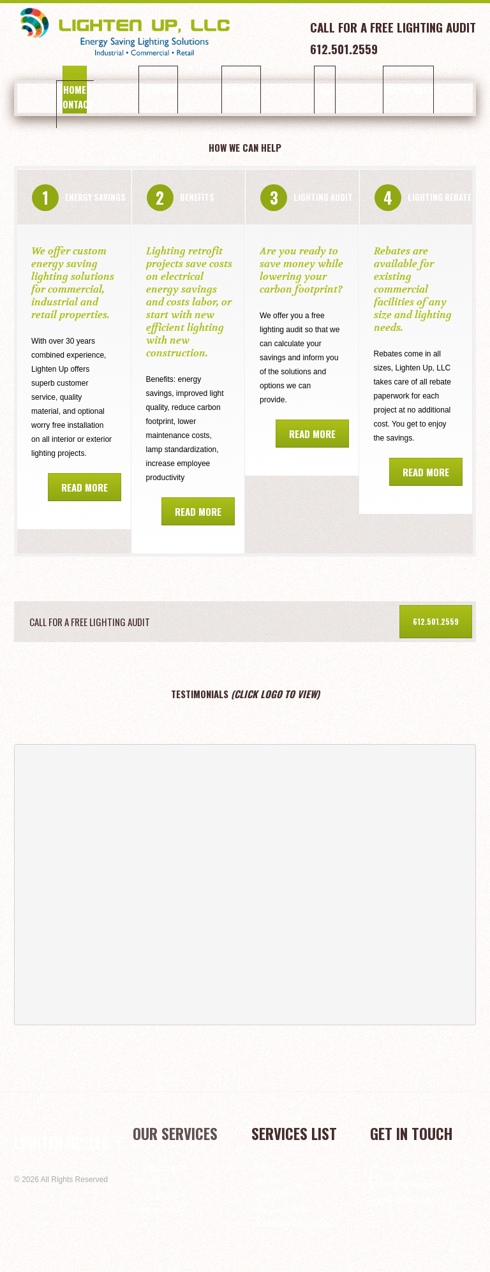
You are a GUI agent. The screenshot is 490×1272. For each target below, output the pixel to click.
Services (223, 89)
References (375, 89)
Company (147, 89)
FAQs (299, 89)
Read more (84, 487)
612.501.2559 (436, 621)
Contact (71, 104)
